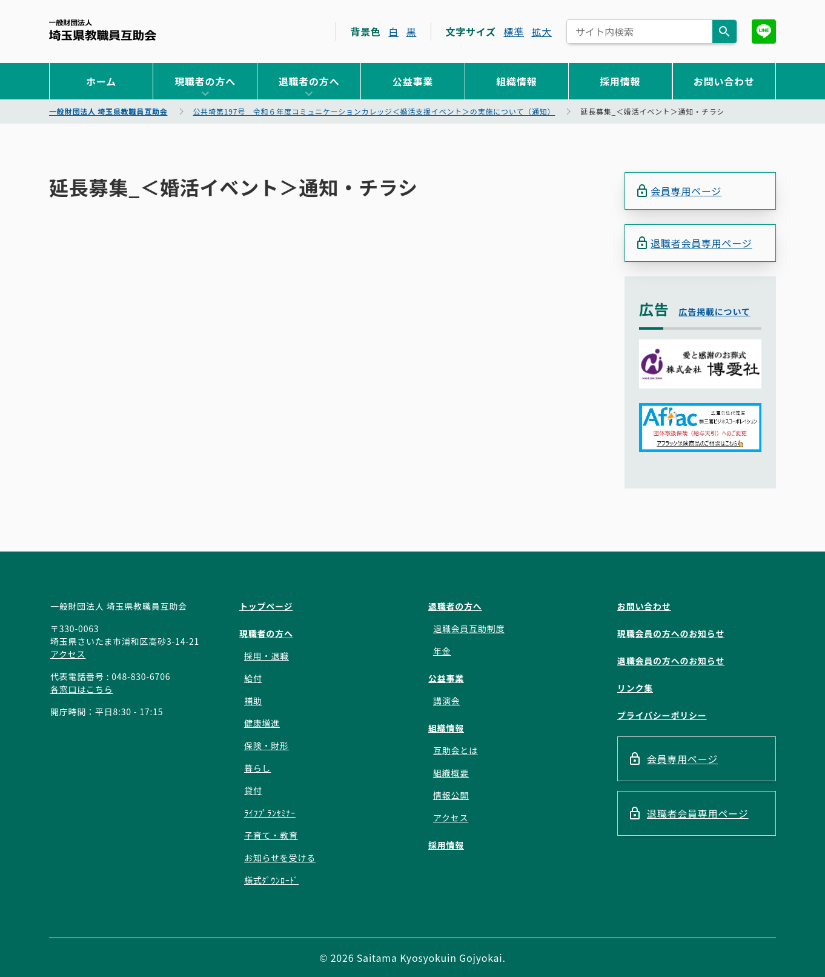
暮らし (257, 768)
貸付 (253, 790)
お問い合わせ (724, 81)
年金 (442, 651)
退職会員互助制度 (469, 628)
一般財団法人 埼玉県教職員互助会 (102, 30)
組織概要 (451, 773)
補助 (253, 701)
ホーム (101, 81)
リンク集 (635, 688)
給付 (253, 678)
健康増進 (262, 723)
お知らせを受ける (280, 858)
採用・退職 (266, 656)
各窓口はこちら (81, 689)
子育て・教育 (271, 835)
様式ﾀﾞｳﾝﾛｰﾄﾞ (271, 880)
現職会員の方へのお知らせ (670, 633)
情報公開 (451, 795)
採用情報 (620, 81)
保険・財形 (266, 745)
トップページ (266, 606)
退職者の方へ (309, 81)
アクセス (68, 654)
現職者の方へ (205, 81)
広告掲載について (714, 311)
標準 (513, 31)
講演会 (446, 701)
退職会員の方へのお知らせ (670, 661)
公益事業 (413, 81)
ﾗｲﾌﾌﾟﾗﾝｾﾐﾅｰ (270, 813)
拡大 (541, 31)
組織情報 (516, 81)
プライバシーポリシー (662, 715)
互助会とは (455, 750)
